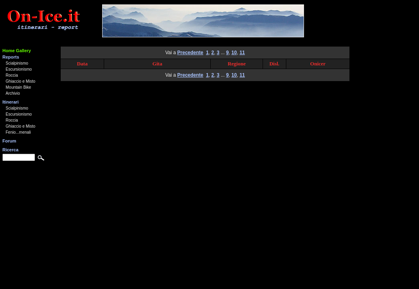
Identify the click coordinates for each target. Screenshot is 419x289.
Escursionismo (19, 69)
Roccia (12, 75)
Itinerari (10, 102)
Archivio (13, 93)
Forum (9, 140)
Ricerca (10, 149)
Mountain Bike (18, 87)
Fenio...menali (18, 132)
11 (242, 52)
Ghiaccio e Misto (20, 81)
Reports (10, 57)
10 (234, 52)
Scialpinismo (17, 63)
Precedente (190, 52)
